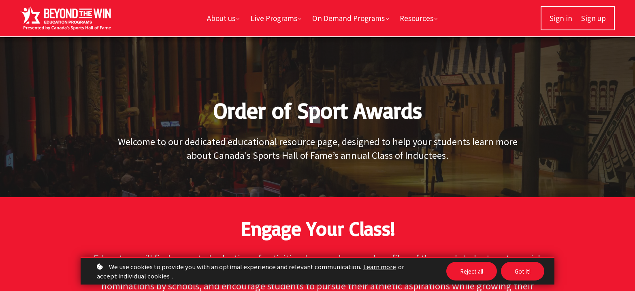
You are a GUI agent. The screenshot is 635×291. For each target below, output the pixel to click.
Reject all (469, 271)
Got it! (522, 271)
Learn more (379, 266)
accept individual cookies (133, 276)
